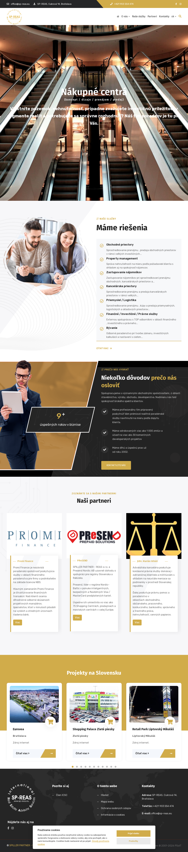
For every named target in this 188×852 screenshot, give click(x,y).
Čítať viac (104, 348)
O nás (125, 16)
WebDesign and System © (156, 845)
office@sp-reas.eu (20, 4)
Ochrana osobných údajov (116, 808)
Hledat (105, 795)
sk (173, 16)
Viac (17, 622)
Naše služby (138, 16)
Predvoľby (133, 841)
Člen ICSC (61, 795)
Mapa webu (108, 801)
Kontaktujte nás (116, 465)
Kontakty (164, 16)
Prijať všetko (133, 833)
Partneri (152, 16)
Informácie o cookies (113, 814)
